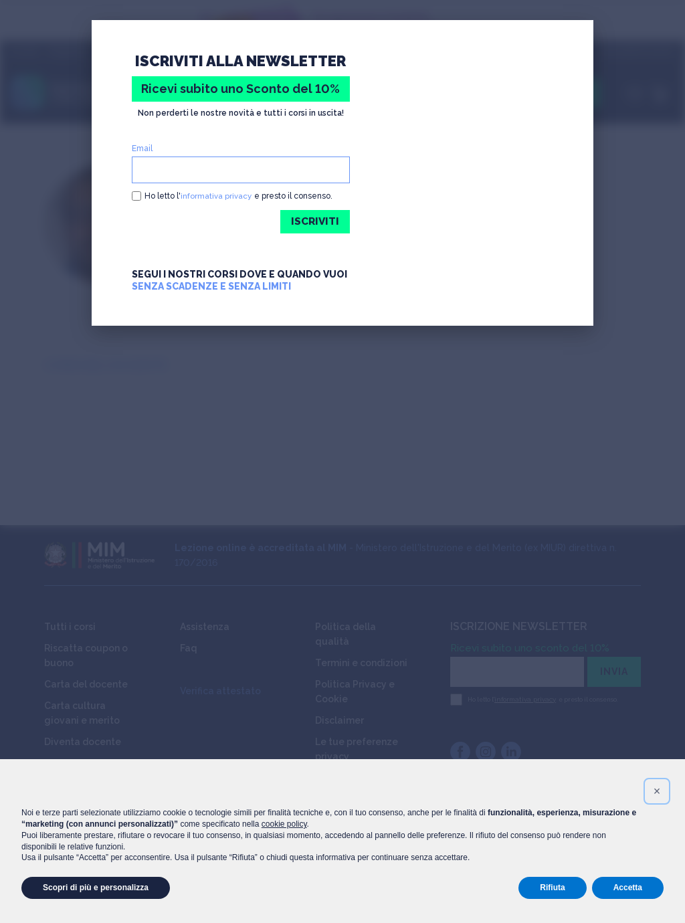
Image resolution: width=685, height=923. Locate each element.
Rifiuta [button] (552, 887)
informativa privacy (216, 196)
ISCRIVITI (314, 221)
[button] (657, 791)
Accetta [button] (627, 887)
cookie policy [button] (284, 824)
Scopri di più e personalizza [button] (96, 887)
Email (142, 148)
